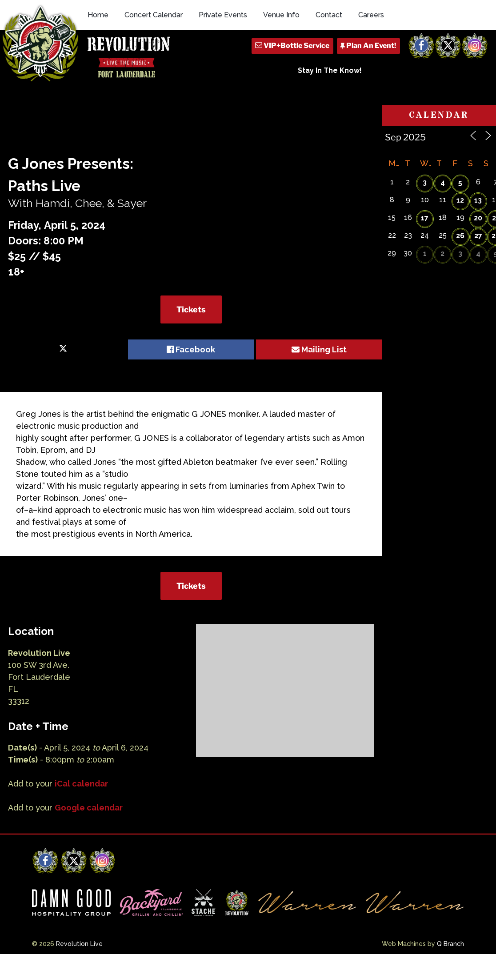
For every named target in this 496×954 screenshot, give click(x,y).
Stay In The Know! (330, 70)
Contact (329, 15)
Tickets (191, 309)
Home (98, 15)
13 (478, 200)
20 (478, 218)
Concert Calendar (153, 15)
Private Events (223, 15)
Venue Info (281, 15)
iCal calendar (81, 783)
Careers (371, 15)
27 (478, 236)
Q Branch (450, 943)
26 (460, 236)
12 (460, 200)
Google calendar (89, 807)
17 (424, 218)
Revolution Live (79, 943)
